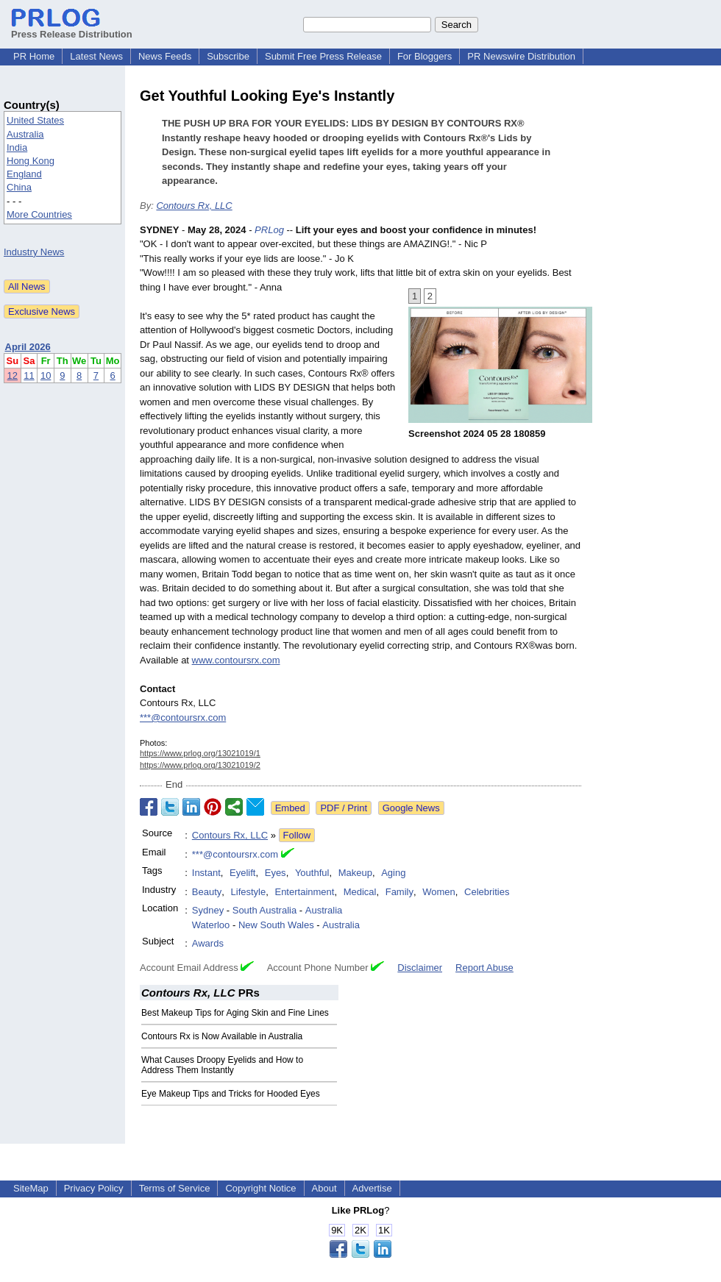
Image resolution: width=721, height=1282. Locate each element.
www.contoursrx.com (236, 660)
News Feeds (164, 56)
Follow (297, 835)
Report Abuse (484, 967)
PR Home (33, 56)
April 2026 (28, 346)
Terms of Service (174, 1188)
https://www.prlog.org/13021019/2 (200, 765)
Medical (360, 891)
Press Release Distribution (71, 29)
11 (29, 375)
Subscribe (228, 56)
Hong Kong (30, 160)
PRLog (269, 229)
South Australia (264, 910)
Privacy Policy (94, 1188)
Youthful (312, 872)
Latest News (96, 56)
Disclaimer (419, 967)
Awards (208, 943)
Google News (411, 807)
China (19, 187)
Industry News (34, 251)
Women (438, 891)
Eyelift (242, 872)
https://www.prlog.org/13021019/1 (200, 753)
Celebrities (486, 891)
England (24, 173)
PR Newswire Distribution (521, 56)
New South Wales (276, 924)
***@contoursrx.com (183, 717)
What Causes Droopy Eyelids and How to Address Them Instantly (222, 1065)
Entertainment (304, 891)
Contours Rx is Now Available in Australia (221, 1036)
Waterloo (211, 924)
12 (12, 375)
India (17, 147)
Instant (206, 872)
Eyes (275, 872)
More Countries (39, 214)
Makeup (355, 872)
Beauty (206, 891)
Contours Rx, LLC (194, 205)
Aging (393, 872)
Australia (25, 134)
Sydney (208, 910)
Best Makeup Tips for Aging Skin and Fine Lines (235, 1013)
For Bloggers (424, 56)
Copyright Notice (260, 1188)
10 (45, 375)
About (324, 1188)
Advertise (372, 1188)
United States (35, 120)
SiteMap (31, 1188)
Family (399, 891)
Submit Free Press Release (323, 56)
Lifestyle (248, 891)
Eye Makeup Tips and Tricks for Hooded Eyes (230, 1094)
